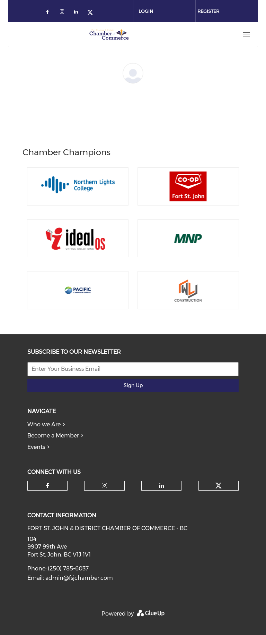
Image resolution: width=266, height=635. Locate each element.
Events (36, 447)
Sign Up (133, 385)
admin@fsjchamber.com (79, 578)
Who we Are (44, 424)
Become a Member (53, 435)
